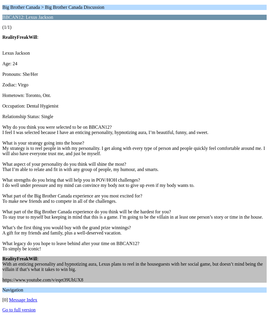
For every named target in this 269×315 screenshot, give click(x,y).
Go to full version (19, 309)
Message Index (23, 299)
